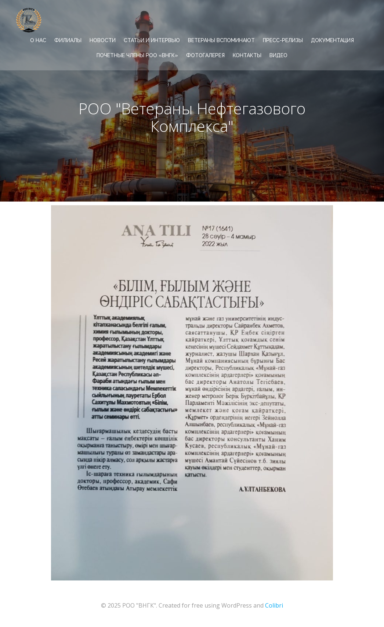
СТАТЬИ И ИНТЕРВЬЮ (152, 40)
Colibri (274, 605)
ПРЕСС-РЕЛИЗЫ (283, 40)
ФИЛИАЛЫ (67, 40)
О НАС (38, 40)
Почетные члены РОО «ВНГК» (137, 55)
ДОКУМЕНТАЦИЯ (332, 40)
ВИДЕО (278, 55)
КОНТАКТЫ (247, 55)
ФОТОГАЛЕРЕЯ (205, 55)
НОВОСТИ (103, 40)
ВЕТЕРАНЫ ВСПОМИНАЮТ (221, 40)
